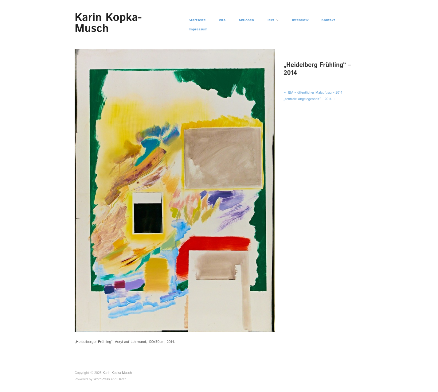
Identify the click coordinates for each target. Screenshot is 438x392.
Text (270, 20)
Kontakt (328, 20)
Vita (222, 20)
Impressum (198, 29)
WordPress (101, 379)
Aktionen (246, 20)
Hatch (122, 379)
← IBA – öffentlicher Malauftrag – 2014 (313, 92)
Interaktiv (300, 20)
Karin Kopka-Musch (108, 23)
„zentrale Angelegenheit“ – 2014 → (310, 99)
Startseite (197, 20)
